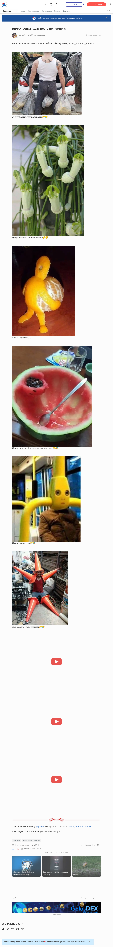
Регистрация (96, 4)
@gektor (40, 826)
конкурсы (40, 35)
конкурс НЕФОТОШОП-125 (83, 826)
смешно (37, 840)
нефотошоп (27, 840)
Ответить (88, 845)
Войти (74, 4)
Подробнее (56, 914)
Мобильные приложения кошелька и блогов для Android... (57, 18)
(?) (108, 11)
